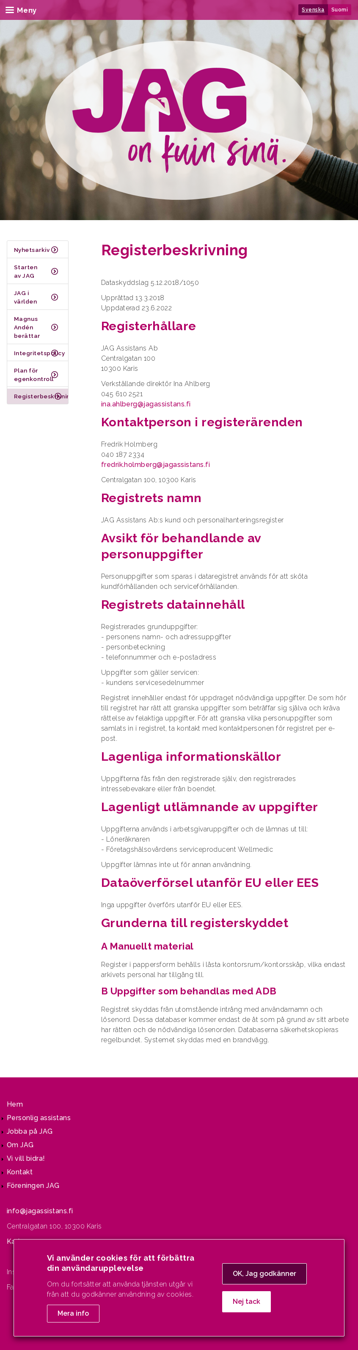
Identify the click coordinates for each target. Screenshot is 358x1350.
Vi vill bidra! (26, 1158)
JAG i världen (25, 297)
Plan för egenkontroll (34, 374)
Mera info (73, 1316)
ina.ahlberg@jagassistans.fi (146, 404)
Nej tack (246, 1304)
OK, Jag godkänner (264, 1276)
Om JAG (20, 1145)
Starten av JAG (25, 271)
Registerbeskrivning (41, 396)
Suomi (339, 10)
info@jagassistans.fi (40, 1211)
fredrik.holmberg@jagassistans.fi (155, 465)
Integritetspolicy (39, 353)
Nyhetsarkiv (32, 249)
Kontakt (20, 1172)
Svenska (313, 10)
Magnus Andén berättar (27, 327)
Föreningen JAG (33, 1186)
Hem (15, 1104)
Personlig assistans (39, 1118)
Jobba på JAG (30, 1131)
